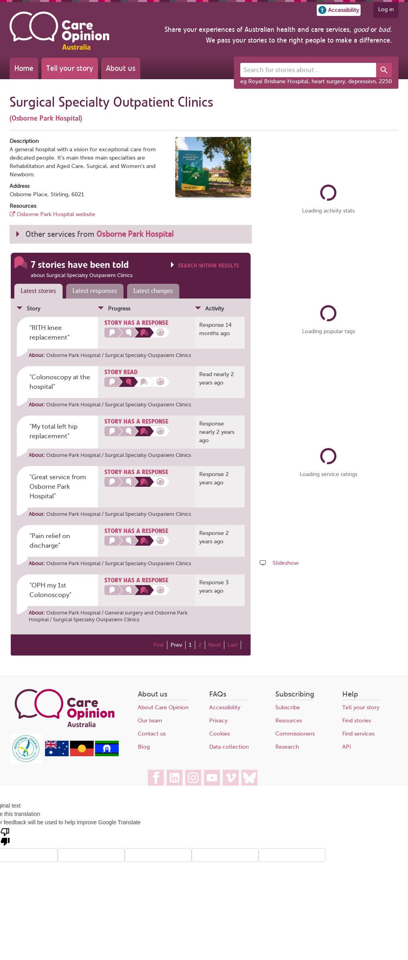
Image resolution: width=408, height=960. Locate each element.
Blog (144, 747)
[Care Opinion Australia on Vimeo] (231, 778)
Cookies (219, 734)
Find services (358, 734)
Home (23, 68)
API (346, 747)
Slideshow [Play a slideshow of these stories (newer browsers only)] (285, 563)
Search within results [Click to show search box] (208, 265)
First (158, 645)
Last (232, 645)
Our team (150, 721)
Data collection (229, 747)
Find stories (356, 721)
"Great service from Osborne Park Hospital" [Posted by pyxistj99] (57, 487)
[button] (339, 10)
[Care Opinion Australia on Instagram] (193, 778)
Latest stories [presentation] (38, 291)
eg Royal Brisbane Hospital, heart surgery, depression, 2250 (316, 81)
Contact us (152, 734)
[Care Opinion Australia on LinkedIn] (174, 778)
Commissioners (295, 734)
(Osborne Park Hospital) (46, 118)
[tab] (37, 291)
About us (120, 68)
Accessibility (224, 707)
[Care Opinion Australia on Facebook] (156, 778)
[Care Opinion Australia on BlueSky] (249, 778)
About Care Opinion (163, 707)
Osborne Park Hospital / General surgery (94, 613)
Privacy (218, 721)
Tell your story (69, 68)
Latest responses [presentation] (95, 291)
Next (214, 645)
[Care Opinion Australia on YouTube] (212, 778)
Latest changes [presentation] (153, 291)
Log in (386, 9)
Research (287, 747)
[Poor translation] (5, 836)
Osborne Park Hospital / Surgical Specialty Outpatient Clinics (118, 355)
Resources (288, 721)
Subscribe (287, 707)
